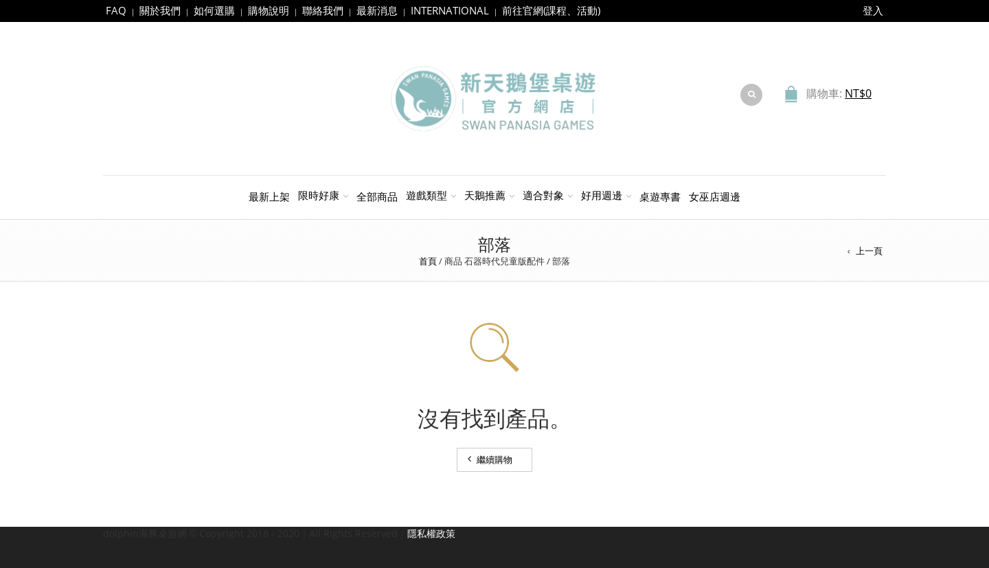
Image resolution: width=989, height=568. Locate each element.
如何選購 (214, 10)
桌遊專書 (660, 196)
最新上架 (269, 196)
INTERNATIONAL (450, 10)
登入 (873, 10)
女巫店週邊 (714, 196)
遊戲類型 (426, 195)
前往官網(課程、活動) (551, 10)
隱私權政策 (431, 533)
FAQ (116, 10)
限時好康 (318, 195)
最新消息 (377, 10)
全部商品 (377, 196)
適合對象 (543, 195)
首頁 (428, 261)
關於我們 (160, 10)
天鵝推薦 (484, 195)
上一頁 (869, 251)
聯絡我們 (322, 10)
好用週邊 (601, 195)
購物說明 (268, 10)
